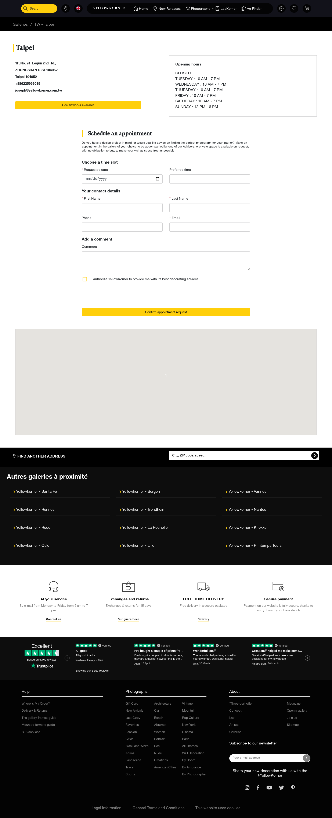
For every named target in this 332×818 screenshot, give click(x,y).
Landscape (133, 760)
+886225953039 (27, 84)
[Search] (26, 8)
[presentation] (114, 296)
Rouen (47, 528)
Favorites (132, 725)
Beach (158, 718)
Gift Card (132, 703)
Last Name (179, 199)
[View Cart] (305, 8)
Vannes (260, 492)
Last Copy (133, 718)
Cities (130, 739)
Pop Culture (190, 718)
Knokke (260, 528)
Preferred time (180, 170)
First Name (92, 199)
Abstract (160, 725)
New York (189, 725)
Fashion (131, 732)
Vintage (187, 703)
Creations (161, 760)
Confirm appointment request (166, 312)
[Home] (139, 9)
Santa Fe (49, 492)
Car (156, 710)
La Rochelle (158, 528)
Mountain (188, 710)
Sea (157, 746)
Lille (151, 546)
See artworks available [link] (78, 105)
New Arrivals (134, 710)
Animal (130, 753)
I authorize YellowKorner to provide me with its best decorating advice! (144, 279)
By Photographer (194, 774)
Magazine (293, 703)
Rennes (48, 510)
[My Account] (280, 8)
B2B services (31, 732)
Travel (130, 767)
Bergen (154, 492)
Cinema (187, 732)
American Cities (165, 767)
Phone (86, 218)
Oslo (45, 546)
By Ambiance (191, 767)
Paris (185, 739)
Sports (130, 774)
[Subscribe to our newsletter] (306, 758)
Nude (158, 753)
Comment (89, 247)
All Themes (190, 746)
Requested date (95, 170)
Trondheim (156, 510)
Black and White (137, 746)
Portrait (159, 739)
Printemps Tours (268, 546)
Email (175, 218)
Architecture (162, 703)
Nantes (260, 510)
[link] (110, 8)
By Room (188, 760)
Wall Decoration (193, 753)
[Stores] (64, 8)
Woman (159, 732)
